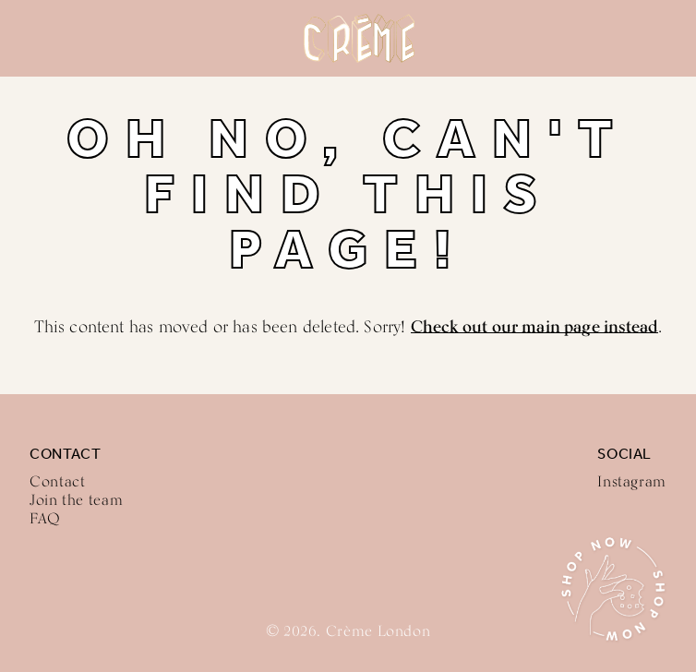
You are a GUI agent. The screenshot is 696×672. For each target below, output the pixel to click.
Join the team (76, 500)
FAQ (45, 518)
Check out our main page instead (535, 326)
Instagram (631, 481)
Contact (57, 481)
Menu (29, 39)
